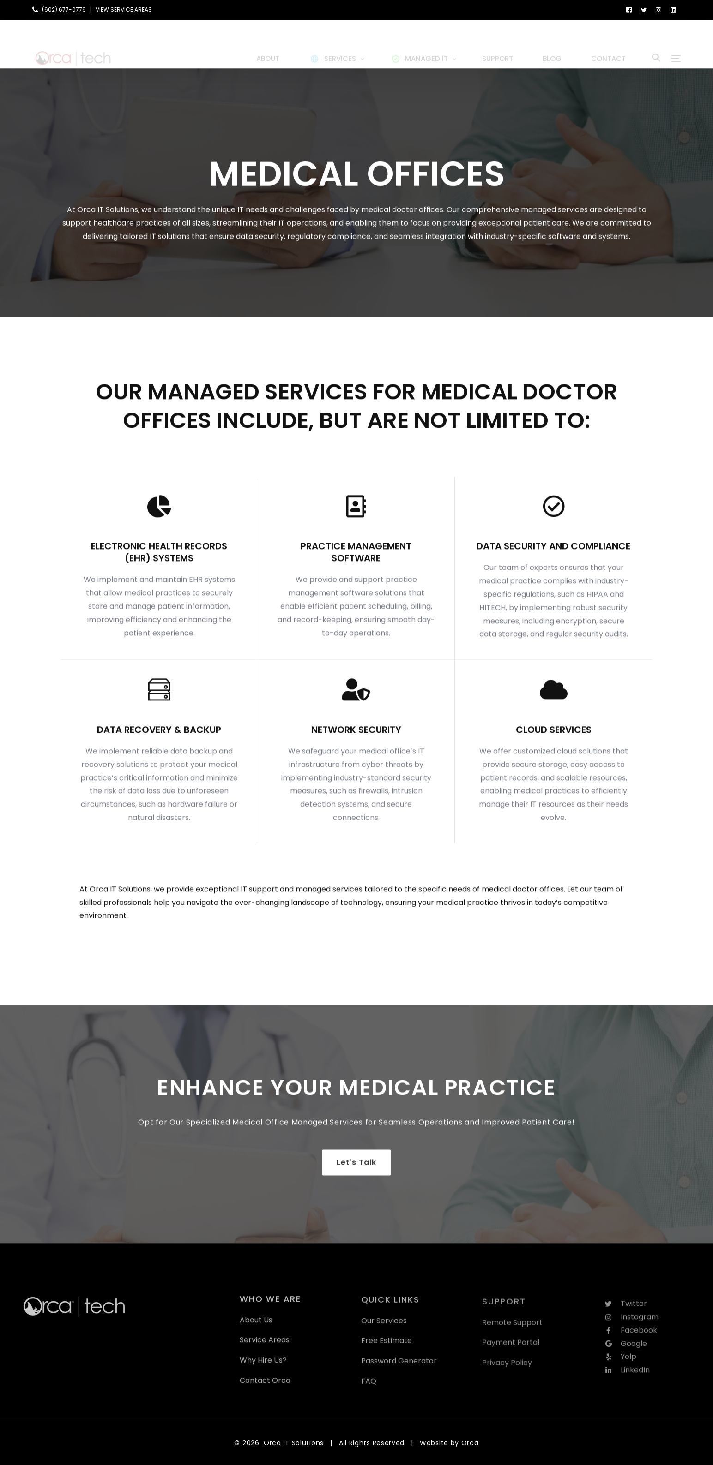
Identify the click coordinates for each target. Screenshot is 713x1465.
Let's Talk (356, 1173)
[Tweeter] (643, 9)
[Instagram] (658, 9)
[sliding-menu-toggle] (676, 44)
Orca (470, 1442)
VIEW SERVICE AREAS (124, 9)
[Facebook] (629, 9)
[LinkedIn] (673, 9)
